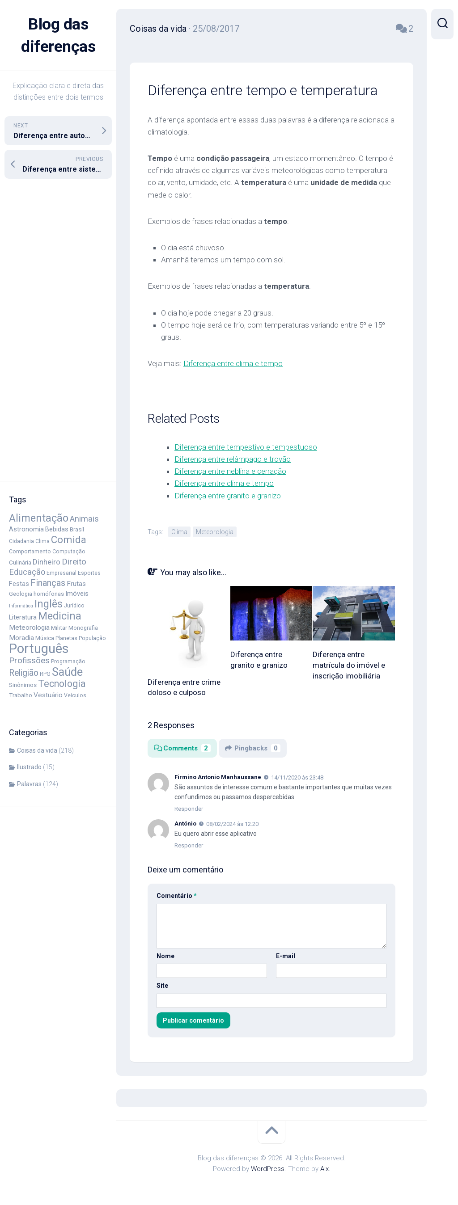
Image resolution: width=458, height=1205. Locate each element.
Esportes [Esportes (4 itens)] (89, 573)
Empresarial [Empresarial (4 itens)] (61, 573)
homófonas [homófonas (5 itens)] (49, 593)
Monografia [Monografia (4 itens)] (83, 628)
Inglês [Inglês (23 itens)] (48, 604)
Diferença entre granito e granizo (227, 495)
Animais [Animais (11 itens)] (84, 518)
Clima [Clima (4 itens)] (42, 541)
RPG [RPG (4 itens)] (45, 674)
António (185, 823)
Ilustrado (29, 767)
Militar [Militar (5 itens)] (59, 627)
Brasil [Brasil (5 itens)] (77, 529)
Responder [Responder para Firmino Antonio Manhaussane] (188, 808)
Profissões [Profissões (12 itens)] (29, 661)
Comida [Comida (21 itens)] (68, 539)
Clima (179, 531)
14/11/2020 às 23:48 (297, 777)
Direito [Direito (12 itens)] (74, 562)
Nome (165, 955)
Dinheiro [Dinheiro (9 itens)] (46, 561)
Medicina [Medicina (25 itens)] (59, 616)
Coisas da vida (37, 750)
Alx (324, 1168)
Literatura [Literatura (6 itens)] (23, 617)
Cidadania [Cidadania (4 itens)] (21, 541)
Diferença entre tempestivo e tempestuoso (245, 446)
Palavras (29, 784)
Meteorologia (214, 531)
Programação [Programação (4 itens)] (68, 661)
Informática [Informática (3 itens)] (21, 606)
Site (162, 985)
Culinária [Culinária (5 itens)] (20, 562)
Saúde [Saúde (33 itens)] (67, 671)
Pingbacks (252, 748)
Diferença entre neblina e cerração (230, 470)
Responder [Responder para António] (188, 845)
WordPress (267, 1168)
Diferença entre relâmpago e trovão (232, 458)
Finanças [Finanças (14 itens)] (47, 583)
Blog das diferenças (58, 35)
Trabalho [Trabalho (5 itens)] (20, 695)
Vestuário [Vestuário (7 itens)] (48, 695)
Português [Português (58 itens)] (39, 648)
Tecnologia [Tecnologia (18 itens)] (62, 683)
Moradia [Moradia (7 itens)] (21, 638)
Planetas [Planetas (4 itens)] (66, 638)
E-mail (285, 955)
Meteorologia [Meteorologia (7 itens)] (29, 628)
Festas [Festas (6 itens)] (19, 584)
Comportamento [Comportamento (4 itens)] (30, 551)
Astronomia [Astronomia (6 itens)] (26, 529)
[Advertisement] (58, 330)
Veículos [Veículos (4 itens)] (75, 695)
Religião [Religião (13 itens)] (23, 673)
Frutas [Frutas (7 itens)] (76, 584)
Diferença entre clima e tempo (233, 362)
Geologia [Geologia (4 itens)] (20, 594)
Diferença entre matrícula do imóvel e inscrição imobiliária (349, 664)
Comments (182, 748)
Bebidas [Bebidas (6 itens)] (56, 529)
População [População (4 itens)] (92, 638)
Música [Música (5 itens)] (44, 637)
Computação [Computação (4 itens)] (68, 551)
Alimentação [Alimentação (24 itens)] (38, 518)
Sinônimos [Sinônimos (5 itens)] (23, 684)
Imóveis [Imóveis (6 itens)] (77, 594)
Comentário (177, 895)
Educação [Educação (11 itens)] (27, 572)
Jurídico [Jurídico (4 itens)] (74, 605)
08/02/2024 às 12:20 (232, 823)
